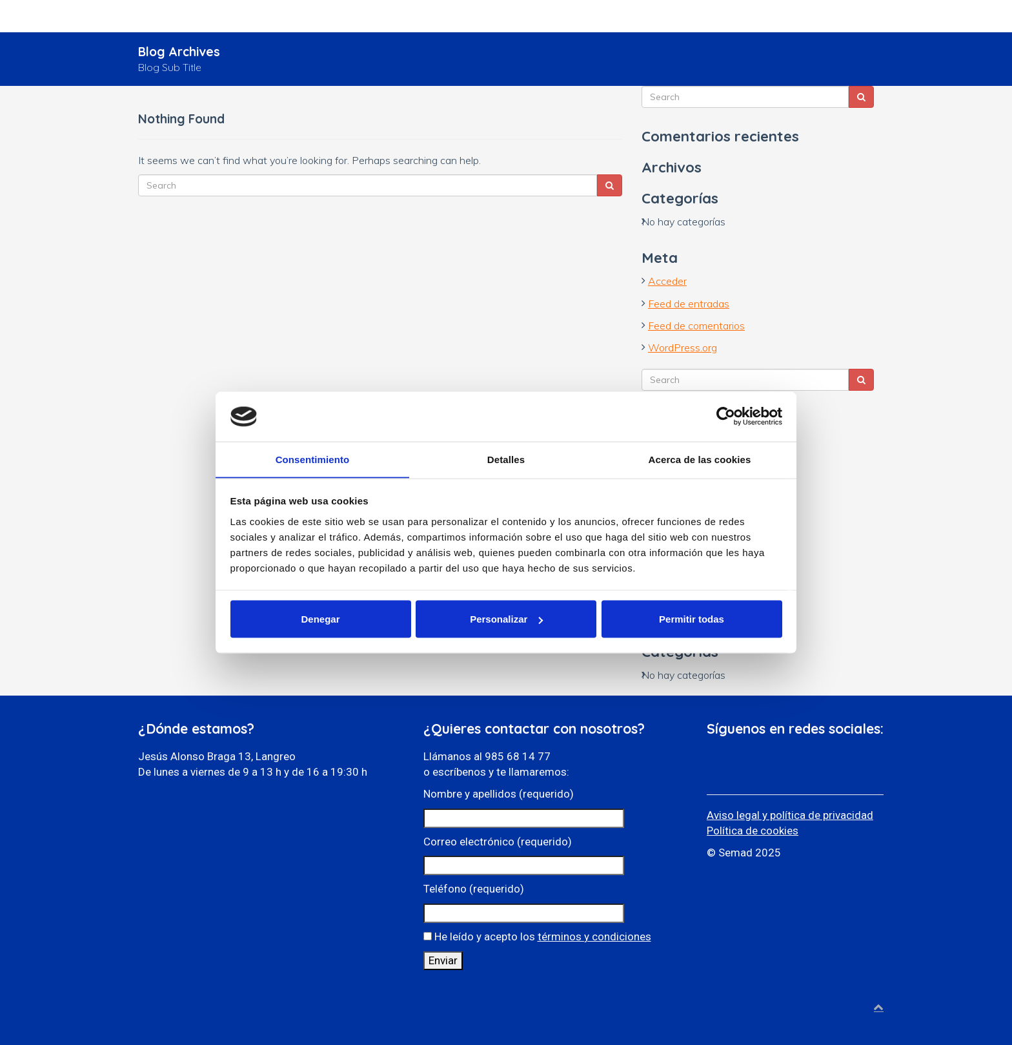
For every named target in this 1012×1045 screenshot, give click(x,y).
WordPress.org (682, 347)
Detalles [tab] (506, 458)
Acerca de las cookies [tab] (700, 458)
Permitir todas (691, 619)
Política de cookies (752, 830)
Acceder (667, 280)
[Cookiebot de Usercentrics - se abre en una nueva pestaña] (725, 416)
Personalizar (506, 619)
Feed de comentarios (696, 325)
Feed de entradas (688, 303)
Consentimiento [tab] (313, 458)
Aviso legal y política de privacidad (790, 815)
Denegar (320, 619)
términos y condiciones (594, 936)
